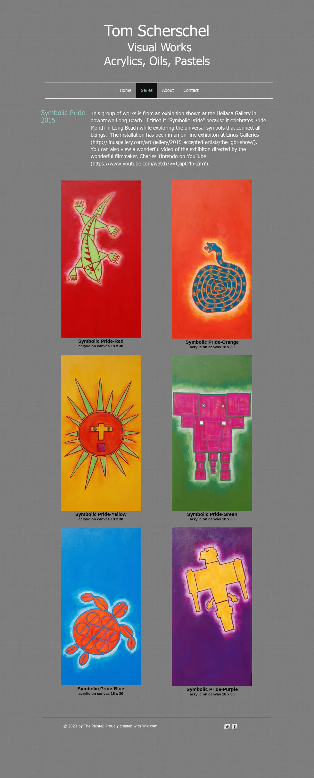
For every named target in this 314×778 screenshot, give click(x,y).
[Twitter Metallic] (227, 727)
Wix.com (149, 726)
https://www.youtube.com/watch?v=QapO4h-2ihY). (151, 164)
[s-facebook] (234, 727)
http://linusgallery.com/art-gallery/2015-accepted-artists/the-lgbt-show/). (175, 142)
